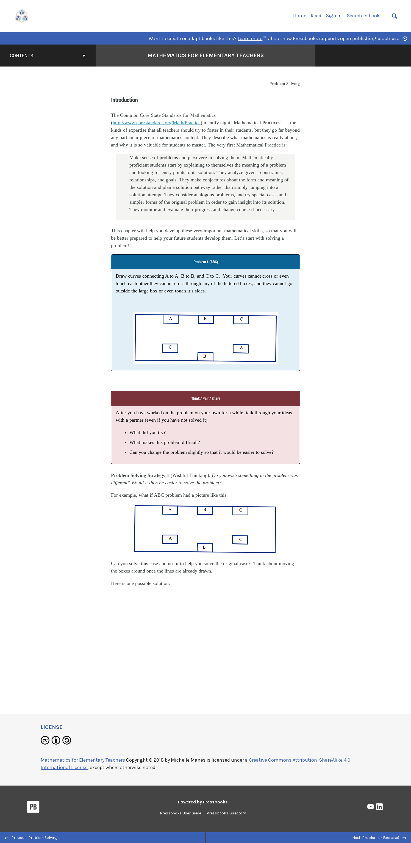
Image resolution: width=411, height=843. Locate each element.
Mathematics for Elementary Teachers (83, 760)
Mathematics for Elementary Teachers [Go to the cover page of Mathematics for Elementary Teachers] (206, 55)
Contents (48, 55)
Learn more (252, 38)
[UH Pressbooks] (22, 15)
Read (316, 16)
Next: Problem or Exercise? (379, 837)
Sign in (334, 16)
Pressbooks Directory (226, 813)
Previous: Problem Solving (31, 837)
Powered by (203, 802)
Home (299, 16)
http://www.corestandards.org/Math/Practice (157, 122)
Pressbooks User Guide (180, 813)
